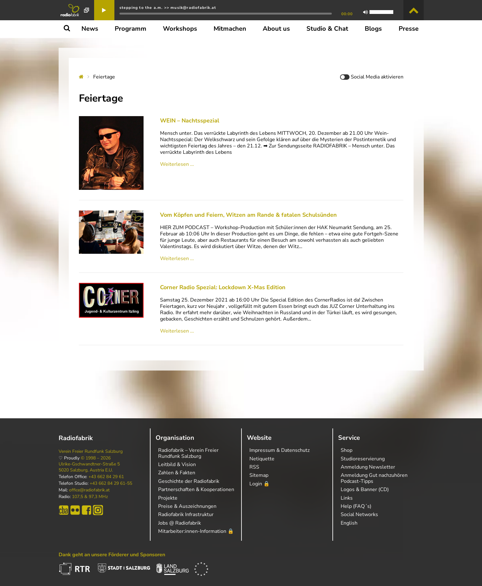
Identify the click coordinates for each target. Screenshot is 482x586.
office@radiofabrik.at (89, 490)
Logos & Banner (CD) (365, 489)
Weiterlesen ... (177, 164)
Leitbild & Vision (177, 464)
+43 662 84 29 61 (106, 477)
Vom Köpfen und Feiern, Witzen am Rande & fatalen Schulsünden (248, 215)
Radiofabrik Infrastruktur (186, 514)
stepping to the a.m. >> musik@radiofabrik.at (167, 7)
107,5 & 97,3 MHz (90, 497)
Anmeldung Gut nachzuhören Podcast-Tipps (374, 478)
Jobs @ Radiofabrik (179, 523)
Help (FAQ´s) (356, 506)
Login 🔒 (259, 483)
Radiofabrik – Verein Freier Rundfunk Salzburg (188, 453)
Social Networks (359, 514)
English (349, 523)
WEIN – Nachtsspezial (189, 120)
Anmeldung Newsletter (368, 467)
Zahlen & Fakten (176, 472)
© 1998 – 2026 (96, 458)
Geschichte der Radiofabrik (188, 481)
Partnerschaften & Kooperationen (196, 489)
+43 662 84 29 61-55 (111, 483)
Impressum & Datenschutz (279, 450)
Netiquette (261, 458)
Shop (346, 450)
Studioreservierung (363, 458)
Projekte (167, 498)
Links (347, 498)
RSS (254, 467)
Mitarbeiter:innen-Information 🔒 (196, 531)
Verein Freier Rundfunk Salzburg (91, 451)
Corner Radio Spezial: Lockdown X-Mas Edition (223, 287)
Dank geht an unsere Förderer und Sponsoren (112, 554)
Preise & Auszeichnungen (187, 506)
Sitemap (258, 475)
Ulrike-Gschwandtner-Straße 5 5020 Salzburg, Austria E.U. (89, 467)
